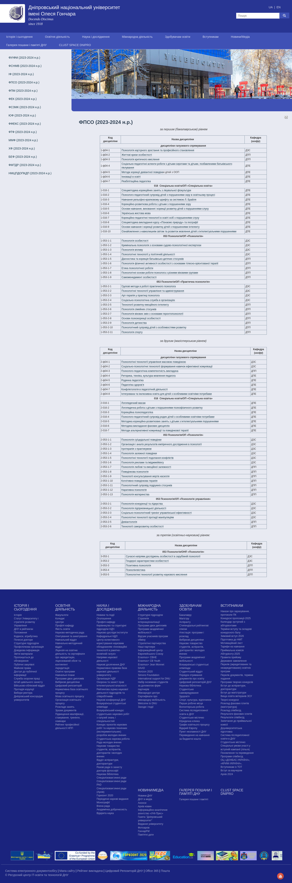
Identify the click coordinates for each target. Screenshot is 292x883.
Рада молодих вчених (109, 742)
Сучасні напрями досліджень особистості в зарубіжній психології (163, 556)
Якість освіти (62, 629)
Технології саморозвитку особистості (142, 526)
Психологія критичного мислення (140, 159)
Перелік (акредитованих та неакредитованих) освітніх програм (235, 668)
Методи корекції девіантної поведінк (142, 172)
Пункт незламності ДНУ (192, 731)
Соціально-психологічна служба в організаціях (148, 300)
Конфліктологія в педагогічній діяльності (144, 389)
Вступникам (210, 36)
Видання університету (150, 824)
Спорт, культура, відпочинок (195, 699)
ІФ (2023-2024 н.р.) (21, 74)
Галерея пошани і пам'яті (193, 799)
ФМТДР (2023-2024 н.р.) (25, 165)
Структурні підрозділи (26, 643)
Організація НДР (106, 678)
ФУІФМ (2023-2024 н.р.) (24, 57)
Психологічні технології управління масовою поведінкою (153, 361)
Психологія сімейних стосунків (139, 309)
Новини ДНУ (145, 795)
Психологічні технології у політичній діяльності (148, 254)
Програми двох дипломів (69, 678)
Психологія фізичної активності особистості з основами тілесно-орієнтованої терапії (170, 263)
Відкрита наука (105, 813)
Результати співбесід (232, 717)
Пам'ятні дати (146, 834)
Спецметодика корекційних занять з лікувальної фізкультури (156, 190)
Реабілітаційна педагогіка (136, 181)
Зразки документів (65, 710)
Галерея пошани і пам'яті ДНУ (26, 45)
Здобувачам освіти (177, 36)
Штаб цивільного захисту (28, 682)
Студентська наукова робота (113, 738)
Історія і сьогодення (19, 36)
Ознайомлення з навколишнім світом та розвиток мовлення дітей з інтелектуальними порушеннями (179, 231)
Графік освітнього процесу (194, 724)
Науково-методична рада (69, 632)
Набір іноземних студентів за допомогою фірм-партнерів (153, 686)
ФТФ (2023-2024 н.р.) (23, 132)
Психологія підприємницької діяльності (143, 508)
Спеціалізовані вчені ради (111, 777)
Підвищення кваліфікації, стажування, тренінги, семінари (69, 718)
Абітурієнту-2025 (230, 653)
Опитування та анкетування (71, 636)
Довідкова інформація (26, 650)
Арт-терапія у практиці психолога (141, 295)
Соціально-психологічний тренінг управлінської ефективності (156, 512)
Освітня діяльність (57, 36)
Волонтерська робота (191, 706)
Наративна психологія (134, 489)
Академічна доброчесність (112, 809)
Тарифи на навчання (232, 646)
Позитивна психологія (138, 565)
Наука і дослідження (96, 36)
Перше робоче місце (191, 703)
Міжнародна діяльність (137, 36)
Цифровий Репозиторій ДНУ (124, 870)
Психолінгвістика (135, 570)
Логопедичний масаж (133, 403)
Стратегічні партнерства (152, 643)
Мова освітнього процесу (69, 696)
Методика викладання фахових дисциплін (145, 425)
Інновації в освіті (131, 176)
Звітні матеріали (23, 653)
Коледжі (59, 618)
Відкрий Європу (188, 728)
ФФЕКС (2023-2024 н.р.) (25, 123)
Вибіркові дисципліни (67, 682)
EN (278, 7)
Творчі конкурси (229, 699)
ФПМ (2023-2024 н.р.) (23, 90)
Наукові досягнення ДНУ (111, 664)
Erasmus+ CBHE (147, 657)
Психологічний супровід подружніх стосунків (146, 485)
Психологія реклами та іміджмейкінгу (142, 462)
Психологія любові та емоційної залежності (146, 467)
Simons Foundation (148, 675)
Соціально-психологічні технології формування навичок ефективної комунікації (166, 366)
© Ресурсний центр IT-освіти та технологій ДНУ (36, 875)
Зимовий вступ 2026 (232, 636)
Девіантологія (129, 521)
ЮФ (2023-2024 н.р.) (22, 115)
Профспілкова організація (29, 646)
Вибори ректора (23, 692)
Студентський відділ (191, 671)
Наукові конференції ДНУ (111, 699)
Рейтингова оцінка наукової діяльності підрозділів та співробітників (112, 693)
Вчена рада (103, 806)
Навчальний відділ (65, 639)
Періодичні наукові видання (112, 799)
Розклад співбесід (230, 710)
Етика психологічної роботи (137, 268)
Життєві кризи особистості (137, 154)
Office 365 (152, 870)
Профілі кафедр (64, 625)
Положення (20, 632)
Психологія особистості (135, 240)
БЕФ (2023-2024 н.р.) (23, 156)
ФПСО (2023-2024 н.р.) (24, 82)
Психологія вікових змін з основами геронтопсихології (152, 313)
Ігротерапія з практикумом (136, 448)
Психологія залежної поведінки (139, 453)
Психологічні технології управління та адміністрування (153, 290)
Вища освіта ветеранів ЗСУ (236, 696)
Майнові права (22, 668)
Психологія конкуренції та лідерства (142, 503)
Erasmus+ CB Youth (149, 660)
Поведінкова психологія (134, 471)
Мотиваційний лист (231, 643)
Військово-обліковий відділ (29, 685)
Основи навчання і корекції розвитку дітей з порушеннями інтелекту (160, 226)
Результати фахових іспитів (236, 713)
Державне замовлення (233, 660)
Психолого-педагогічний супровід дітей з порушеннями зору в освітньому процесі (168, 194)
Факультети (61, 615)
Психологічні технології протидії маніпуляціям (147, 517)
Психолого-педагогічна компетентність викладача (149, 371)
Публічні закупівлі (24, 664)
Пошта (165, 870)
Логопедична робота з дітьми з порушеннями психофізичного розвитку (162, 407)
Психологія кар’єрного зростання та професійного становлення (158, 150)
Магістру (184, 618)
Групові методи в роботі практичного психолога (149, 286)
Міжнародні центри (149, 692)
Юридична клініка (189, 721)
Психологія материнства (135, 494)
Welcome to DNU (147, 703)
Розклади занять (64, 706)
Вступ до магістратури (233, 692)
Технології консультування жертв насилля (145, 476)
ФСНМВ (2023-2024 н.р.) (25, 66)
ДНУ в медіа (145, 799)
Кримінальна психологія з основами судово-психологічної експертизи (161, 245)
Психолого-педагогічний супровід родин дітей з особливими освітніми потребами (167, 416)
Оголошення (104, 618)
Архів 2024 (226, 774)
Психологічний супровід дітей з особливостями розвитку (154, 327)
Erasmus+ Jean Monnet (151, 664)
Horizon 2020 (145, 671)
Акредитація (62, 668)
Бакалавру (185, 615)
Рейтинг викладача (90, 870)
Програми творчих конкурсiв (236, 682)
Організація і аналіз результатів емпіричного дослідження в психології (161, 444)
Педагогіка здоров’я (132, 384)
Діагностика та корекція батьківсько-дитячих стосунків (153, 258)
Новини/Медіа (240, 36)
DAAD (141, 668)
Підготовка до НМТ (231, 639)
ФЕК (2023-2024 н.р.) (23, 99)
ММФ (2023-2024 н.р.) (23, 140)
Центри (59, 622)
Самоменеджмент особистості (139, 277)
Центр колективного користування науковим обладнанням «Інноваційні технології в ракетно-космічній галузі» (112, 646)
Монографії (103, 802)
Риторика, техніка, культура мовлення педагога (148, 375)
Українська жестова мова (136, 213)
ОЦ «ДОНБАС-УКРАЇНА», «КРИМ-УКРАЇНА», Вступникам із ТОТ (235, 763)
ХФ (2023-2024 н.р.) (22, 148)
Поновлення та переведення (236, 752)
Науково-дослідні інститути (112, 632)
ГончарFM (143, 831)
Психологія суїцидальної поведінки (141, 439)
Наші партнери (146, 646)
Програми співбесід (231, 756)
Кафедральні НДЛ (107, 636)
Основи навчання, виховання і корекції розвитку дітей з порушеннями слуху (165, 208)
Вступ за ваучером (231, 770)
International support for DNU (154, 678)
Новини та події (105, 615)
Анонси (142, 802)
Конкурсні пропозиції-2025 (235, 618)
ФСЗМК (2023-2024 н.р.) (25, 107)
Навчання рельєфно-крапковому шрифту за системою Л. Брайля (159, 199)
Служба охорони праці (27, 678)
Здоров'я (184, 696)
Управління (20, 625)
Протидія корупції (24, 689)
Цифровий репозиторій (68, 685)
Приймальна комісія (232, 650)
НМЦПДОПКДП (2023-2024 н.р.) (30, 173)
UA (271, 7)
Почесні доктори (23, 639)
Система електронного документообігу (31, 870)
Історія (17, 615)
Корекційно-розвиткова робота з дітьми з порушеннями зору (156, 204)
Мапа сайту (67, 870)
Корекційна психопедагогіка (137, 412)
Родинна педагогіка (132, 380)
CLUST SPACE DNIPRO (75, 45)
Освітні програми (65, 671)
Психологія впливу (132, 249)
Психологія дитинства (134, 322)
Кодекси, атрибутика (25, 636)
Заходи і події (145, 706)
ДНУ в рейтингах (23, 629)
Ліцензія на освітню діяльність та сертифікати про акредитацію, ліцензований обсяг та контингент (70, 657)
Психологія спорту (132, 332)
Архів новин (144, 806)
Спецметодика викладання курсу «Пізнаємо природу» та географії (160, 222)
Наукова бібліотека (107, 774)
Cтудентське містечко (191, 717)
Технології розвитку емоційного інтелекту (145, 304)
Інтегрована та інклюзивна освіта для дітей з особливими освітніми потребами (166, 393)
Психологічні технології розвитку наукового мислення (156, 574)
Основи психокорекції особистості (141, 318)
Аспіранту (185, 622)
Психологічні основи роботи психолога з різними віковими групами (160, 272)
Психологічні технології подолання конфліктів (147, 457)
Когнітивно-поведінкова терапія (139, 480)
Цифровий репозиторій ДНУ (195, 682)
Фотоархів (143, 827)
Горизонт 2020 (105, 795)
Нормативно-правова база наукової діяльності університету (112, 672)
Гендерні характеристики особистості (147, 560)
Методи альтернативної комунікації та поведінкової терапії (155, 430)
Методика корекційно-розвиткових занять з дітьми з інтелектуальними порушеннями (170, 421)
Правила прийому (230, 657)
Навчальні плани (65, 675)
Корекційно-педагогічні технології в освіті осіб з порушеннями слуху (160, 217)
